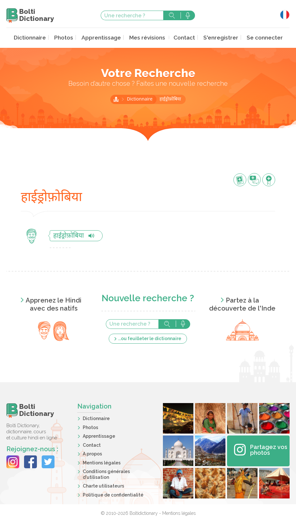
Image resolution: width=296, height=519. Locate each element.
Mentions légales (102, 462)
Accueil (116, 98)
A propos (92, 453)
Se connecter (259, 37)
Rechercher (172, 15)
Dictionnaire (36, 37)
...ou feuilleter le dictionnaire (149, 337)
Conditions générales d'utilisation (106, 473)
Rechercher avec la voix (188, 15)
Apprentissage (104, 37)
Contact (183, 37)
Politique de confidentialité (113, 494)
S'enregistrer (217, 37)
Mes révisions (147, 37)
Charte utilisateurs (103, 485)
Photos (68, 37)
